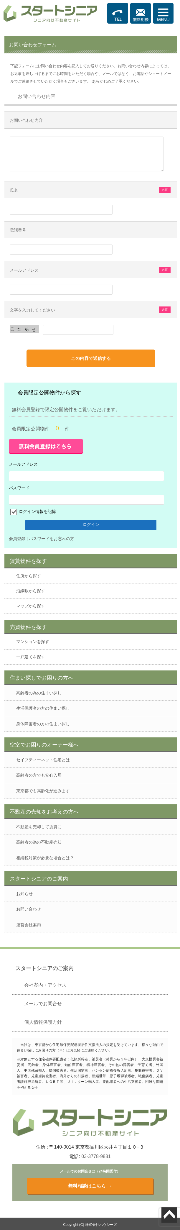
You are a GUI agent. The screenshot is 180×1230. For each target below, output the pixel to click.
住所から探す (28, 575)
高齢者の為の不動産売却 (39, 842)
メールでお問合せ (43, 1003)
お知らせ (24, 893)
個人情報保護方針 (43, 1022)
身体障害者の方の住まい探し (43, 723)
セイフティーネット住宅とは (43, 759)
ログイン (91, 524)
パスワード (19, 488)
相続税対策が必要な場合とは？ (45, 857)
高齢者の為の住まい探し (39, 693)
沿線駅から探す (30, 590)
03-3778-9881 (96, 1156)
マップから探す (30, 605)
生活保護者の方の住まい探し (43, 708)
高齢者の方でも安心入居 (39, 775)
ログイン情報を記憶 (37, 511)
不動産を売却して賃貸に (39, 826)
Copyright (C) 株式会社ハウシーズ (90, 1225)
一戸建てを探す (30, 657)
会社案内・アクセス (45, 985)
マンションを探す (32, 641)
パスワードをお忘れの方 (51, 538)
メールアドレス (23, 464)
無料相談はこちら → (90, 1185)
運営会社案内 (28, 924)
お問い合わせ (28, 909)
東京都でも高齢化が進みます (43, 790)
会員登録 (17, 538)
